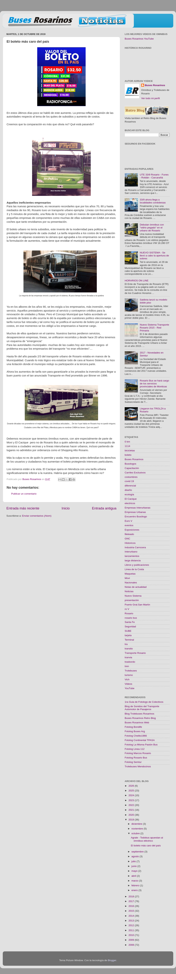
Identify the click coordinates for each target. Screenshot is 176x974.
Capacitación (132, 468)
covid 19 (129, 481)
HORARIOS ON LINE (136, 280)
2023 (132, 800)
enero (134, 890)
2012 (132, 925)
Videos (128, 683)
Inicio (66, 508)
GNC (127, 538)
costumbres (131, 477)
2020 (132, 814)
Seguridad (130, 626)
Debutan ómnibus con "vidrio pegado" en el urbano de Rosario (152, 227)
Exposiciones (132, 529)
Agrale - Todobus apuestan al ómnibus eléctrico (147, 839)
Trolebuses (131, 670)
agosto (135, 856)
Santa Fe (130, 622)
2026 (132, 785)
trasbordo (130, 661)
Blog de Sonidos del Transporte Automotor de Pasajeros (142, 708)
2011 (132, 930)
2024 (132, 795)
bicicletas (130, 450)
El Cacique (131, 498)
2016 (132, 906)
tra (126, 644)
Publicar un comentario (23, 493)
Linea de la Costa (134, 569)
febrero (135, 885)
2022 (132, 805)
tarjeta (128, 635)
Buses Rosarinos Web (137, 722)
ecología (129, 494)
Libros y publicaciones (137, 565)
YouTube (129, 688)
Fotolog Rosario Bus (136, 757)
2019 (132, 819)
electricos (130, 503)
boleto (128, 455)
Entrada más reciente (22, 508)
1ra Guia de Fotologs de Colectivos (144, 702)
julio (134, 861)
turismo (129, 675)
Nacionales (131, 582)
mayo (134, 871)
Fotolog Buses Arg (135, 731)
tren (127, 666)
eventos (129, 525)
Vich (127, 679)
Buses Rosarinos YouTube (139, 38)
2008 (132, 944)
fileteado (129, 534)
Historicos (130, 543)
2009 (132, 940)
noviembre (137, 828)
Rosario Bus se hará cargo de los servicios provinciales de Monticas (154, 383)
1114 (127, 446)
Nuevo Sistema (133, 595)
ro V (127, 609)
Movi (127, 578)
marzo (135, 880)
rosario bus (131, 617)
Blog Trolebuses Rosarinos (139, 713)
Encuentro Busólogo (136, 516)
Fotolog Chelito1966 (136, 735)
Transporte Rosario (135, 653)
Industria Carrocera (135, 547)
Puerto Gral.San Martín (137, 604)
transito (129, 648)
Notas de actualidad (135, 587)
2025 (132, 790)
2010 (132, 935)
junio (134, 866)
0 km (127, 441)
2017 (132, 901)
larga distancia (133, 560)
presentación (132, 600)
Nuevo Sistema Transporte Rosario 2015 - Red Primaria (154, 327)
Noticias (129, 591)
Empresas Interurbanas (137, 507)
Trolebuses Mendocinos (138, 766)
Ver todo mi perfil (150, 98)
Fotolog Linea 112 (134, 749)
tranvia (128, 657)
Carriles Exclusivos (135, 472)
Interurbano (131, 551)
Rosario (129, 613)
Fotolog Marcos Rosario (138, 753)
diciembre (137, 823)
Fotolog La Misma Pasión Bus (141, 744)
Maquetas (130, 573)
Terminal (129, 639)
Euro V (128, 521)
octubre (135, 833)
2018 (132, 896)
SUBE (128, 631)
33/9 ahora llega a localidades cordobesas (153, 201)
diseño (128, 490)
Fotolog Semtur (133, 762)
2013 (132, 920)
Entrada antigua (104, 508)
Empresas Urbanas (135, 512)
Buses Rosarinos (155, 85)
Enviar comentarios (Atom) (37, 515)
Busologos (130, 463)
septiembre (137, 851)
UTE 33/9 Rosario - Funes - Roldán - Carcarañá (154, 176)
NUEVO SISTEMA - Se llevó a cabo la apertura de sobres (154, 255)
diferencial (130, 485)
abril (134, 876)
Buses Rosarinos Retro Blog (140, 718)
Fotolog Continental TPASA (140, 740)
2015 (132, 910)
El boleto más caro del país (146, 845)
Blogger (112, 960)
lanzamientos (132, 556)
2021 (132, 809)
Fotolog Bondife (133, 727)
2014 (132, 915)
